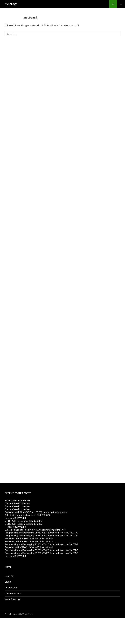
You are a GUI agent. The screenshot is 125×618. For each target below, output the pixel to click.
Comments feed (13, 593)
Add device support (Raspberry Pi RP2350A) (27, 515)
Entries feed (11, 587)
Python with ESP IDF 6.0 (17, 500)
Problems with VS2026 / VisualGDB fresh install (29, 538)
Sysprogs (11, 4)
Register (9, 575)
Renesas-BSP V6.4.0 (15, 518)
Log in (8, 581)
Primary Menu (121, 4)
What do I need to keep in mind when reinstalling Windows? (35, 529)
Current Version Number (17, 503)
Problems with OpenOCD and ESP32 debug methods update (36, 512)
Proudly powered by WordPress (19, 614)
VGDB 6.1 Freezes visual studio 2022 (23, 520)
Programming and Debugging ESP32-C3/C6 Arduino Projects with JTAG (41, 532)
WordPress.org (12, 599)
